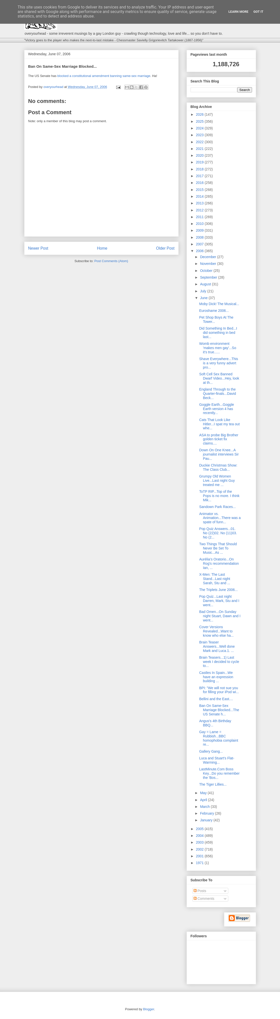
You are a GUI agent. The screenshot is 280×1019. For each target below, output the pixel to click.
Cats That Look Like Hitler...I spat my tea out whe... (219, 424)
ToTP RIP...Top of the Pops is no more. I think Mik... (219, 496)
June (204, 298)
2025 (200, 121)
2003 (200, 842)
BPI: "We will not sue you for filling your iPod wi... (219, 690)
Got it (258, 11)
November (208, 264)
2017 (200, 176)
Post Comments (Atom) (111, 261)
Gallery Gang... (211, 751)
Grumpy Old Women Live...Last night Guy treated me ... (217, 480)
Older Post (165, 248)
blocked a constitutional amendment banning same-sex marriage (103, 76)
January (207, 820)
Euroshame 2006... (214, 311)
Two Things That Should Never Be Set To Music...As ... (218, 548)
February (207, 813)
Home (102, 248)
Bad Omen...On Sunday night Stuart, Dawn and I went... (219, 616)
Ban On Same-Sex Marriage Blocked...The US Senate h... (219, 710)
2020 (200, 155)
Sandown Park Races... (217, 507)
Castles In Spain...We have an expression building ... (216, 677)
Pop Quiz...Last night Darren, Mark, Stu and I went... (219, 600)
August (206, 284)
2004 (200, 836)
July (203, 291)
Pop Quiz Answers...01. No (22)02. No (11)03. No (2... (218, 533)
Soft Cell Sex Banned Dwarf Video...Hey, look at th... (219, 378)
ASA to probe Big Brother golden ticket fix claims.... (218, 439)
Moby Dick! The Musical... (219, 304)
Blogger (148, 1009)
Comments (204, 899)
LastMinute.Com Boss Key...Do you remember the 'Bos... (219, 773)
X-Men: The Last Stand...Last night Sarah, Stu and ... (214, 578)
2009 (200, 230)
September (209, 277)
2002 (200, 849)
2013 (200, 203)
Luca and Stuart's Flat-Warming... (216, 760)
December (208, 257)
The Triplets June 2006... (218, 590)
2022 (200, 142)
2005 (200, 829)
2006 (200, 251)
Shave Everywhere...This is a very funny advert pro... (218, 363)
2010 (200, 224)
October (207, 271)
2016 (200, 183)
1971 (200, 863)
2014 (200, 196)
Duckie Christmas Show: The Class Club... (218, 467)
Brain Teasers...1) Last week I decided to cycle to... (219, 661)
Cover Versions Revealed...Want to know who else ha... (216, 631)
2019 (200, 162)
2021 (200, 149)
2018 (200, 169)
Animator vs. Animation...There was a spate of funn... (220, 518)
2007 (200, 244)
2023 (200, 135)
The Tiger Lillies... (213, 784)
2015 (200, 190)
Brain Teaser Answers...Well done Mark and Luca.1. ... (217, 646)
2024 (200, 128)
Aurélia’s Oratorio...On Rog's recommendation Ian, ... (219, 563)
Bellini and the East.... (216, 699)
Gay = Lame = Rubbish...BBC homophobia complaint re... (218, 738)
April (204, 800)
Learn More (239, 11)
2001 (200, 856)
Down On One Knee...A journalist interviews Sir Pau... (219, 454)
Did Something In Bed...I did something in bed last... (218, 332)
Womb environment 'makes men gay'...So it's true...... (217, 348)
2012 (200, 210)
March (205, 807)
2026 (200, 114)
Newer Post (38, 248)
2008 (200, 237)
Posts (200, 891)
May (204, 793)
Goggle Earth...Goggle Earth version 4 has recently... (216, 409)
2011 (200, 217)
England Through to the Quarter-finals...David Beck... (217, 393)
